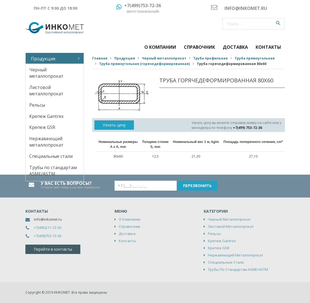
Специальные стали (51, 156)
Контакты (268, 47)
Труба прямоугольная (255, 58)
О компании (160, 47)
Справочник (199, 47)
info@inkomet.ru (48, 219)
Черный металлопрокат (46, 73)
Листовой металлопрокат (46, 90)
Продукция (43, 59)
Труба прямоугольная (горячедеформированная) (144, 63)
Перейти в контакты (53, 249)
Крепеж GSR (42, 127)
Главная (99, 58)
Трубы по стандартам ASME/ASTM (53, 170)
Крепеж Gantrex (46, 116)
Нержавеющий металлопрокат (46, 142)
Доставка (235, 47)
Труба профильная (210, 58)
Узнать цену (114, 125)
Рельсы (37, 105)
